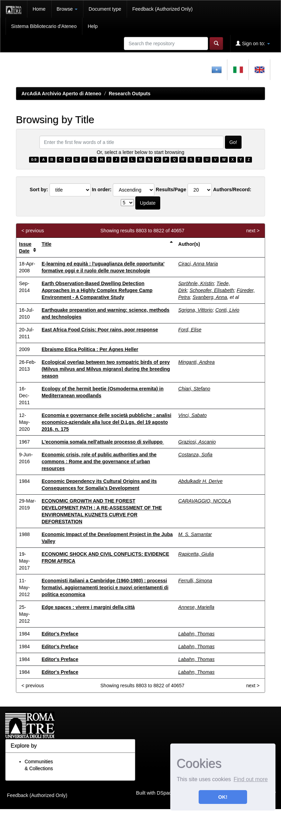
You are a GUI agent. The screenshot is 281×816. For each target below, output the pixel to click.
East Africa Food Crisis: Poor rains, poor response (100, 329)
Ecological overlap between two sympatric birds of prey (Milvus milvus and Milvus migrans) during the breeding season (106, 369)
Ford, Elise (189, 329)
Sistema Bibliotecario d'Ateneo (43, 26)
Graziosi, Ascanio (197, 442)
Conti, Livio (227, 310)
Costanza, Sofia (195, 454)
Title (47, 244)
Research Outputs (130, 93)
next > (253, 230)
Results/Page (171, 189)
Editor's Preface (60, 634)
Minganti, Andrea (196, 362)
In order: (101, 189)
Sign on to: (253, 43)
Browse (67, 9)
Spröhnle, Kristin (196, 283)
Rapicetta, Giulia (196, 554)
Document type (105, 9)
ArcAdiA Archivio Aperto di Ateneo (61, 93)
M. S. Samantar (195, 534)
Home (39, 9)
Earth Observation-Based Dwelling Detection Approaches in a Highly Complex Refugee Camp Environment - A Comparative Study (97, 290)
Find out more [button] (251, 779)
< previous (32, 230)
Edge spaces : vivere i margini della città (88, 607)
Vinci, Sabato (192, 415)
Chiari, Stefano (194, 388)
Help (93, 26)
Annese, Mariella (196, 607)
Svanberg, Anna (209, 297)
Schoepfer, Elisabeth (212, 290)
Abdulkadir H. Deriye (200, 481)
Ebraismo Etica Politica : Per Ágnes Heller (90, 349)
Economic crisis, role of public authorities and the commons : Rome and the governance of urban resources (99, 461)
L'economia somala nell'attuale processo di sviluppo (103, 442)
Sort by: (39, 189)
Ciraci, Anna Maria (198, 263)
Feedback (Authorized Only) (162, 9)
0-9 (33, 159)
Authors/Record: (232, 189)
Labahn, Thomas (196, 634)
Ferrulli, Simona (195, 580)
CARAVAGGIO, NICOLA (204, 501)
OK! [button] (222, 797)
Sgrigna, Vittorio (195, 310)
